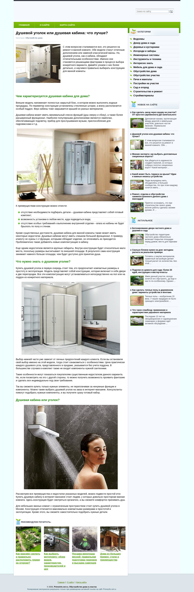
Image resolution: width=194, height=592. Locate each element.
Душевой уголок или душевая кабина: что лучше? (153, 135)
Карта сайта (67, 25)
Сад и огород (141, 87)
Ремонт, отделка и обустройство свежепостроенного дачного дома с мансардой (150, 196)
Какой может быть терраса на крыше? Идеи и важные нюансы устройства (154, 175)
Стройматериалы (143, 95)
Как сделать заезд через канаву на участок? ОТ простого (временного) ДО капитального (154, 113)
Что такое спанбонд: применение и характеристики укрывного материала (151, 311)
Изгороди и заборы (144, 51)
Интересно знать (143, 63)
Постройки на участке (146, 83)
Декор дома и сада (144, 43)
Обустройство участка (146, 75)
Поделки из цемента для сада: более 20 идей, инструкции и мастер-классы (152, 271)
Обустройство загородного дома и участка (49, 11)
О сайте (45, 25)
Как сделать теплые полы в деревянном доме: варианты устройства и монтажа (152, 291)
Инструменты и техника (147, 59)
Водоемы (138, 39)
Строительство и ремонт (148, 91)
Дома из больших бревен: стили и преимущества (110, 556)
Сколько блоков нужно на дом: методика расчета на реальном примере (152, 251)
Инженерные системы (146, 55)
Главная (24, 25)
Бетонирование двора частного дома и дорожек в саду (151, 229)
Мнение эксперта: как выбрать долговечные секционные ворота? (154, 155)
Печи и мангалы (142, 79)
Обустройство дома (34, 38)
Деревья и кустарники (146, 47)
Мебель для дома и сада (147, 67)
